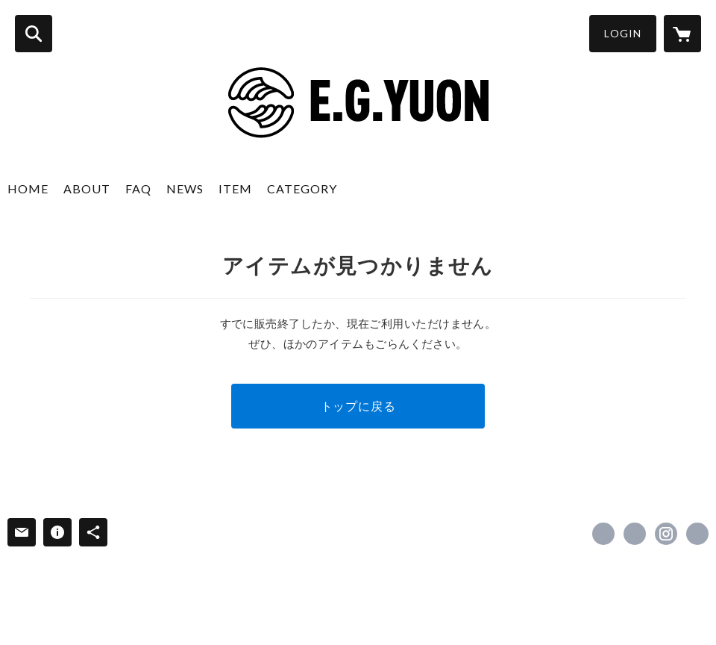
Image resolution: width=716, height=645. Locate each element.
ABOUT (86, 188)
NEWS (185, 188)
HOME (27, 188)
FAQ (138, 188)
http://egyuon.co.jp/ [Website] (697, 534)
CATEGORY (302, 188)
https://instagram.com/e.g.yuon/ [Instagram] (666, 534)
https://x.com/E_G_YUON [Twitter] (635, 534)
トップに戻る (358, 406)
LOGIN (622, 33)
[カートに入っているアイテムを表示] (682, 33)
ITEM (235, 188)
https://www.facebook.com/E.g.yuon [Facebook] (603, 534)
